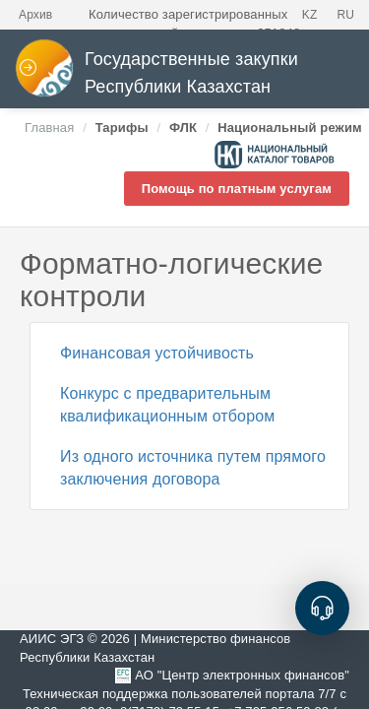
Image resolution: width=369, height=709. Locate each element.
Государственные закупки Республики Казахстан (156, 73)
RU (345, 15)
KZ (310, 15)
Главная (49, 127)
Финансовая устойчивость (157, 353)
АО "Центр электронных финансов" (242, 675)
